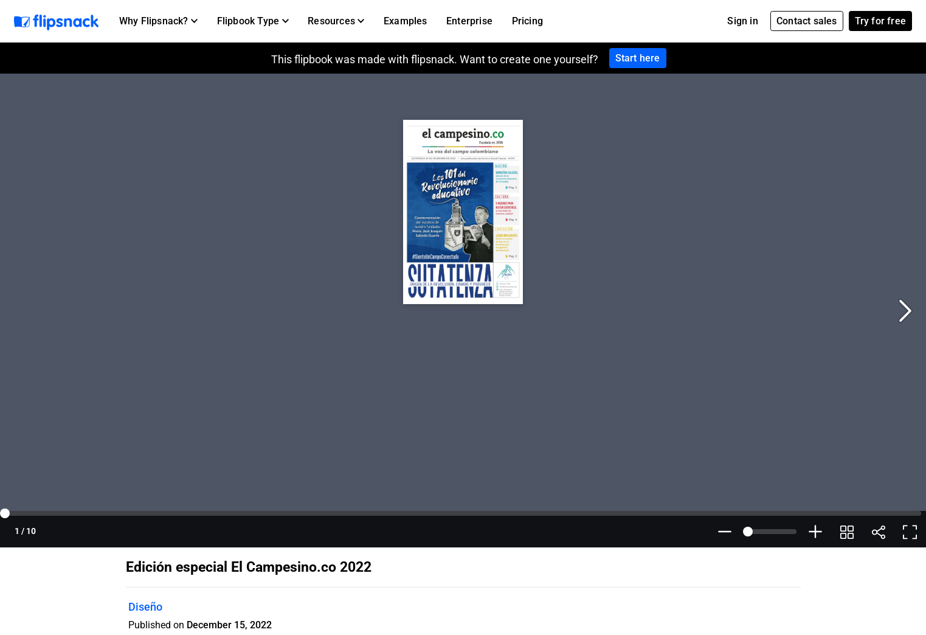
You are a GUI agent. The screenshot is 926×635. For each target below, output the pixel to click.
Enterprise (469, 21)
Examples (405, 21)
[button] (158, 21)
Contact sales (806, 21)
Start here (637, 58)
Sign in (742, 21)
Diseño (145, 606)
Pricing (527, 21)
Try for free (880, 21)
